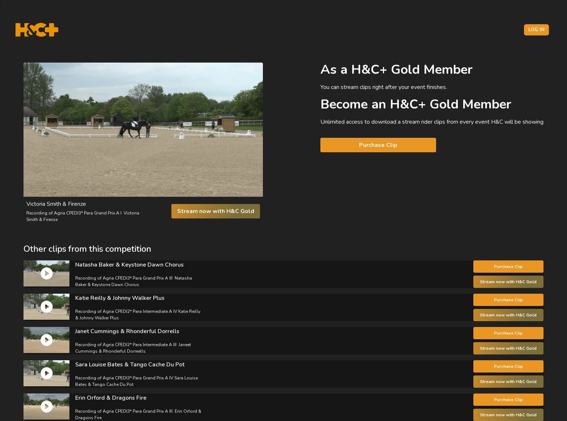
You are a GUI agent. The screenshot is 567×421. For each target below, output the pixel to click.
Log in (536, 29)
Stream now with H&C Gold (215, 211)
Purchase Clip (378, 145)
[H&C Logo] (36, 29)
